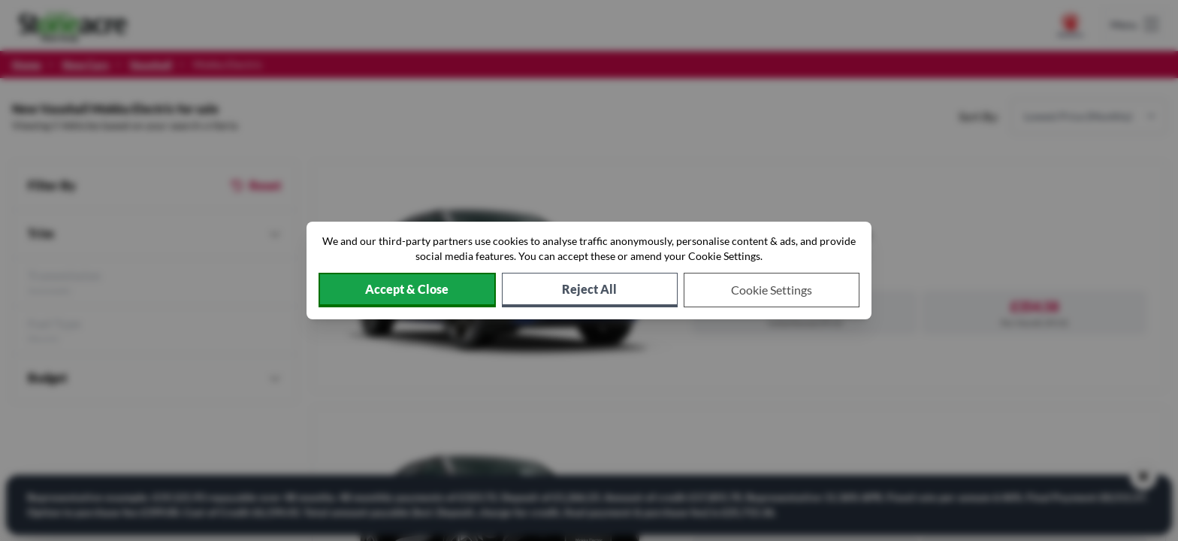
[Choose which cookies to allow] (771, 290)
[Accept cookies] (407, 290)
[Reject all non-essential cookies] (590, 290)
